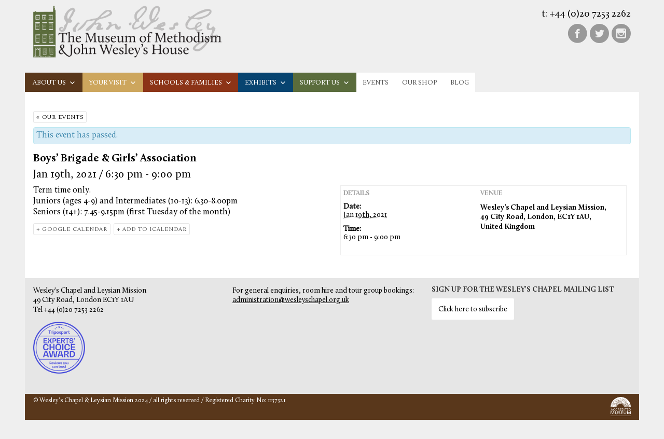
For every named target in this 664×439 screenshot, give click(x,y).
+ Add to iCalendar (152, 229)
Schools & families (191, 82)
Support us (325, 82)
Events (376, 82)
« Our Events (60, 117)
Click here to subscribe (472, 309)
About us (54, 82)
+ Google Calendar (71, 229)
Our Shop (419, 82)
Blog (459, 82)
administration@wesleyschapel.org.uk (290, 300)
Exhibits (265, 82)
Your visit (112, 82)
